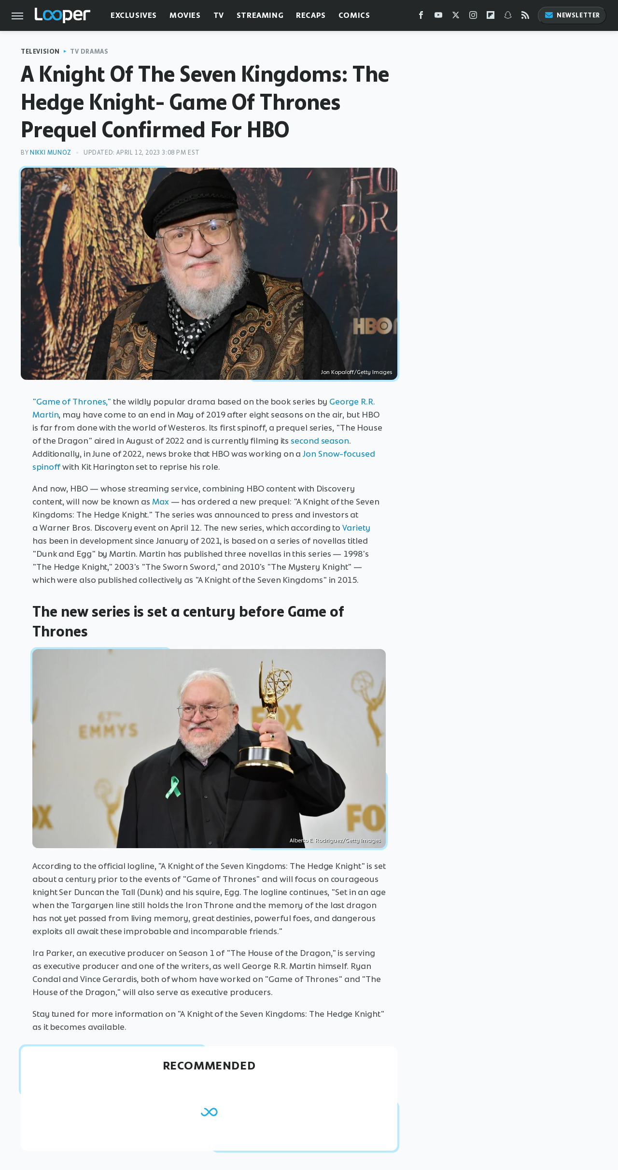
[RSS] (525, 17)
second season (320, 441)
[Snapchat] (508, 17)
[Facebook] (421, 17)
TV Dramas (89, 51)
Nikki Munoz (50, 152)
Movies (185, 15)
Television (40, 51)
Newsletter (572, 15)
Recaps (311, 15)
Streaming (260, 15)
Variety (356, 528)
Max (160, 501)
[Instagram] (473, 17)
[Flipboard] (490, 17)
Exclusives (134, 15)
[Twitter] (456, 17)
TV (218, 15)
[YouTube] (438, 17)
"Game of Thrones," (71, 401)
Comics (354, 15)
